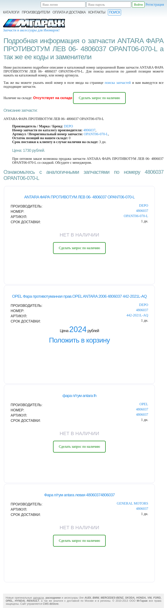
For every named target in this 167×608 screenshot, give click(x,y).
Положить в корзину (79, 340)
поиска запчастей (118, 82)
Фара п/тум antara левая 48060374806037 (79, 495)
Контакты (96, 12)
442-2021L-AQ (137, 315)
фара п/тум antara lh (79, 395)
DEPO (68, 126)
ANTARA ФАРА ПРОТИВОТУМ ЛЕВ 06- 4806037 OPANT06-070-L (79, 197)
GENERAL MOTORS (132, 503)
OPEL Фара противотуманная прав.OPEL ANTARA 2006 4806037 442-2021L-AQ (79, 296)
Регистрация (154, 4)
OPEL (143, 404)
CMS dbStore (50, 603)
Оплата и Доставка (69, 12)
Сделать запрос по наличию (99, 98)
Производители (36, 12)
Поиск (114, 12)
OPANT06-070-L (96, 134)
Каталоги (11, 12)
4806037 (89, 130)
